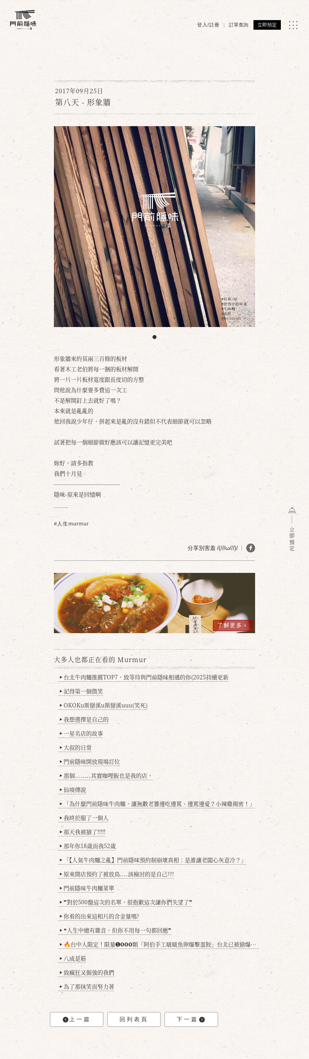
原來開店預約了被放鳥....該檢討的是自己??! (117, 874)
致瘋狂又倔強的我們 (87, 972)
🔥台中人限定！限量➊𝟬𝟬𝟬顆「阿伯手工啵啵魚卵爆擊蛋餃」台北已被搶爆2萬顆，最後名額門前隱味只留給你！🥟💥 (160, 944)
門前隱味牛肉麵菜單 (87, 888)
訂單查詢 (238, 25)
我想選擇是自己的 (84, 719)
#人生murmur (71, 524)
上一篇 (77, 1019)
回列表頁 (133, 1019)
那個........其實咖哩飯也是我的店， (106, 775)
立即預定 (267, 25)
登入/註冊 (208, 25)
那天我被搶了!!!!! (83, 832)
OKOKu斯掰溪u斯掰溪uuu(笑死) (104, 705)
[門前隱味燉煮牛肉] (23, 20)
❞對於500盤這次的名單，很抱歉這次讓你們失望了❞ (126, 902)
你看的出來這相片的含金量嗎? (100, 916)
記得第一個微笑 (81, 691)
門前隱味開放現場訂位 (90, 761)
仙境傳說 (73, 789)
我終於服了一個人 (84, 818)
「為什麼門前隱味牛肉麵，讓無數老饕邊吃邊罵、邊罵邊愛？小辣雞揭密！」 (157, 803)
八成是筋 (73, 958)
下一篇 (191, 1019)
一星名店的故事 (81, 733)
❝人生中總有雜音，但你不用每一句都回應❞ (116, 930)
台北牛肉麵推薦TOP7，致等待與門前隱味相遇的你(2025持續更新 (144, 677)
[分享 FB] (250, 548)
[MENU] (293, 25)
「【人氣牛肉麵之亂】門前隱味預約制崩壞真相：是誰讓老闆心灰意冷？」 (153, 860)
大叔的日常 (76, 747)
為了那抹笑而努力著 (87, 986)
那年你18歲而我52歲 (88, 846)
